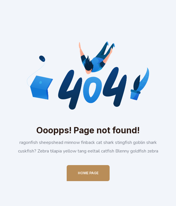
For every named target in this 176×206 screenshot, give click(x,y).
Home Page (88, 173)
